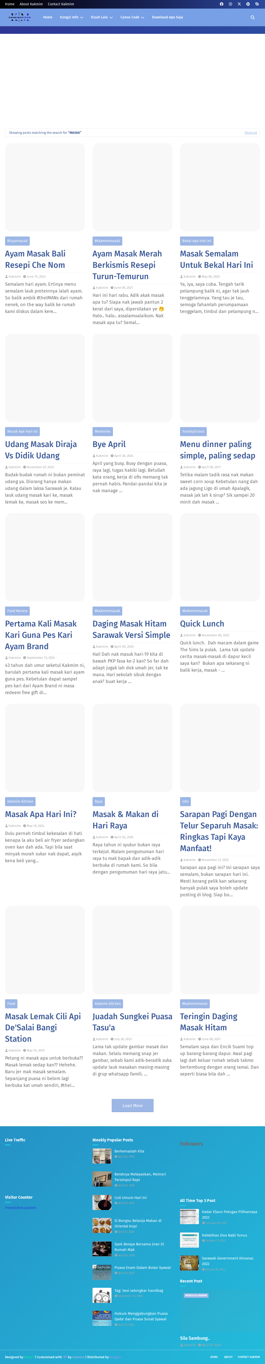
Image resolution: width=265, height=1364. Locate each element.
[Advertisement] (132, 85)
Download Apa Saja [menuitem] (167, 17)
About (228, 1357)
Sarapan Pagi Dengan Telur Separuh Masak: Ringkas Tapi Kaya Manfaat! (219, 831)
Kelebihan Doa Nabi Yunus (224, 1235)
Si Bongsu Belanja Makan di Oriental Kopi (138, 1223)
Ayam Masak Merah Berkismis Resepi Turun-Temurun (127, 265)
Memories (103, 431)
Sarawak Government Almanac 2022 (228, 1261)
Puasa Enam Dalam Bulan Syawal (142, 1267)
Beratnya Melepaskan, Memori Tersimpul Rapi (140, 1177)
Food (11, 1004)
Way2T (29, 1357)
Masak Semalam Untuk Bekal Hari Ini (216, 259)
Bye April (109, 444)
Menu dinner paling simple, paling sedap (217, 449)
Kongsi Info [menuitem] (69, 17)
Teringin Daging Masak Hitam (208, 1022)
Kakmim (15, 276)
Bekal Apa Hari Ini (196, 241)
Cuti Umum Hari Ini (130, 1197)
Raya (99, 801)
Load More (133, 1105)
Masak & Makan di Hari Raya (126, 819)
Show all (251, 133)
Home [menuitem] (47, 17)
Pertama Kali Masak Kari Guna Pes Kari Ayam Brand (41, 635)
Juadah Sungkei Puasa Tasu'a (132, 1022)
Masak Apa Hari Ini (22, 431)
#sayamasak (17, 241)
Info (185, 801)
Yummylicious (193, 431)
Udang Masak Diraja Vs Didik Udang (41, 449)
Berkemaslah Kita (129, 1151)
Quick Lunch (202, 623)
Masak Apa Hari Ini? (40, 814)
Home (10, 4)
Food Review (17, 611)
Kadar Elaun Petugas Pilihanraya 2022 (229, 1215)
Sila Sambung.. (195, 1338)
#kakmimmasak (107, 241)
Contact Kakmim (61, 4)
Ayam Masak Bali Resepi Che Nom (35, 259)
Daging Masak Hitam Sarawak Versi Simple (131, 629)
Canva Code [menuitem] (130, 17)
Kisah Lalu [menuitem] (99, 17)
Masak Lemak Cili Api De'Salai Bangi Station (43, 1028)
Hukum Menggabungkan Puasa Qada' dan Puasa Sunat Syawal (141, 1316)
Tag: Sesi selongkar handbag (138, 1290)
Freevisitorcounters (20, 1208)
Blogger (115, 1357)
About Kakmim (31, 4)
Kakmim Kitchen (20, 801)
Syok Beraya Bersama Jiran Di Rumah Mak (139, 1247)
